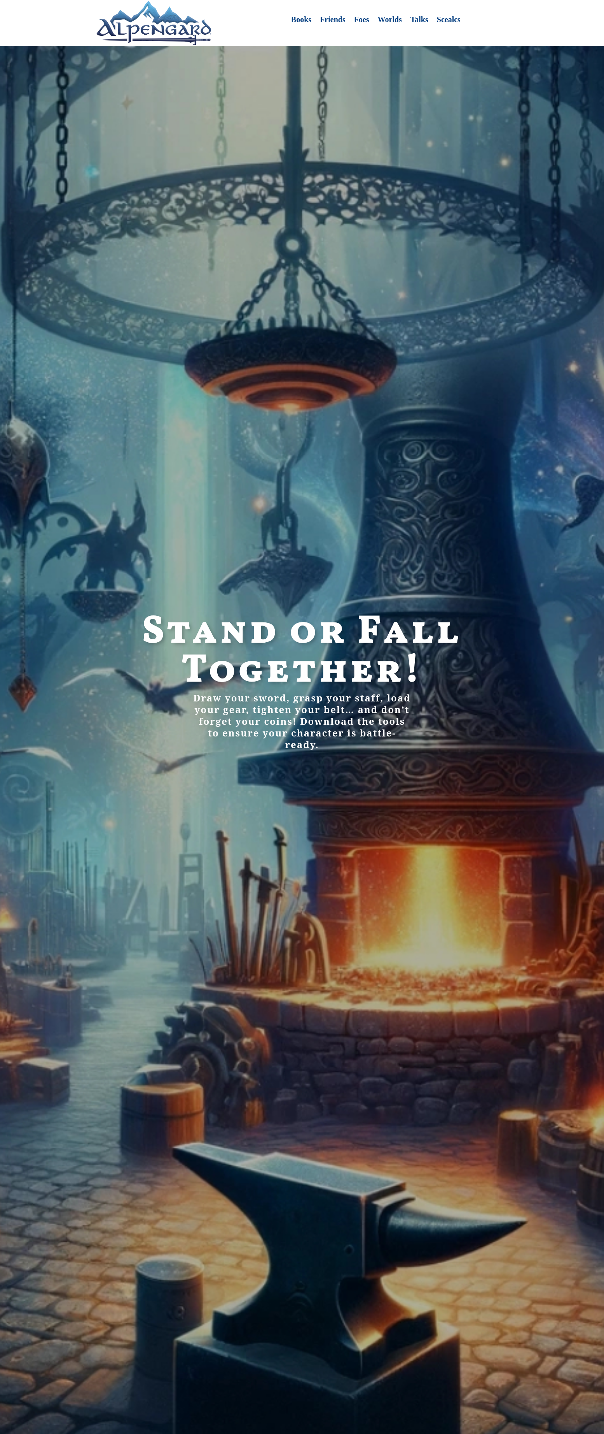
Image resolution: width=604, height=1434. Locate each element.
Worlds (390, 20)
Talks (419, 20)
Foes (361, 20)
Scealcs (449, 20)
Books (301, 20)
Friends (333, 20)
